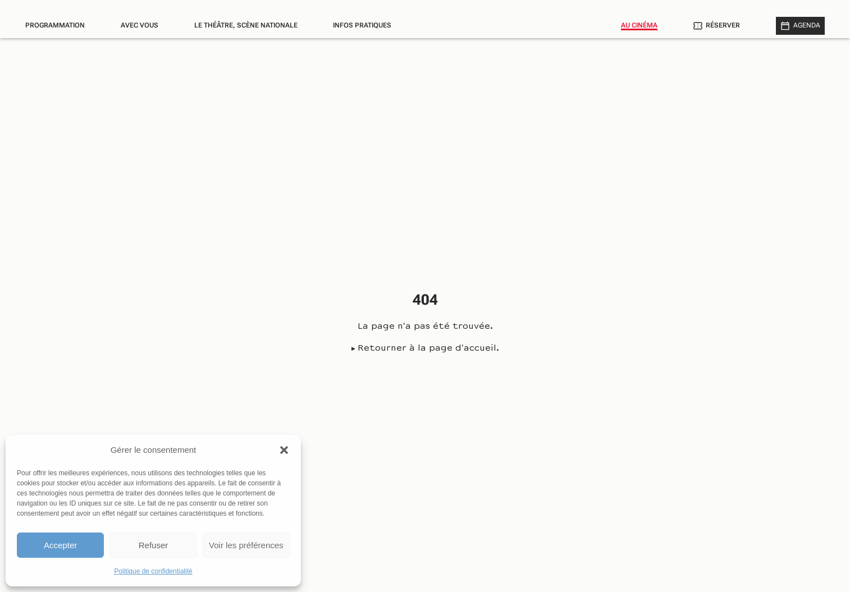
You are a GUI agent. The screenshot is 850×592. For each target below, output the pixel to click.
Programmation (55, 25)
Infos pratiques (362, 25)
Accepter (60, 545)
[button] (284, 450)
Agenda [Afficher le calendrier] (806, 25)
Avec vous (139, 25)
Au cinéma (639, 25)
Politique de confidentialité (153, 571)
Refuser (153, 545)
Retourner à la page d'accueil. (428, 348)
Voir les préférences (246, 545)
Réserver (723, 25)
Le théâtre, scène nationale (246, 25)
